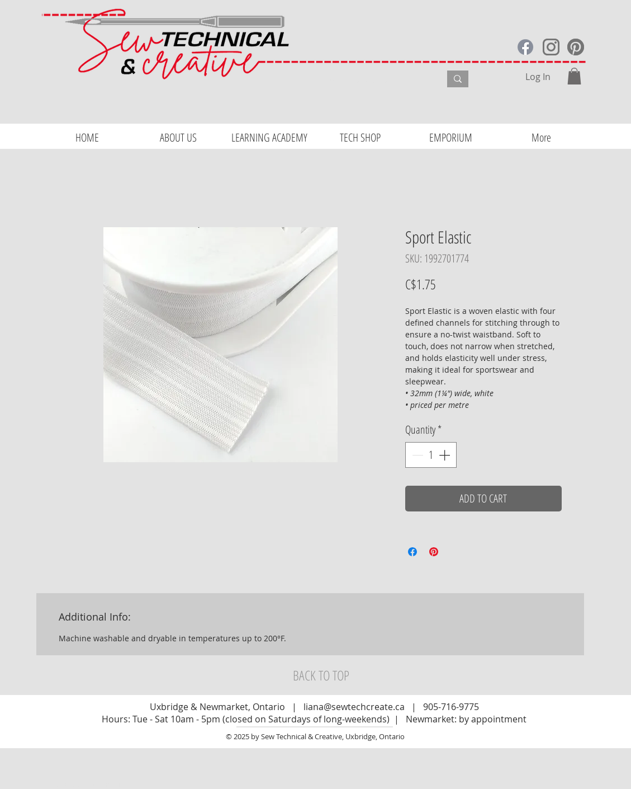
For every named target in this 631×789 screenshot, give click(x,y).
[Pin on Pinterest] (433, 551)
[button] (574, 76)
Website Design (74, 784)
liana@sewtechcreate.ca (354, 707)
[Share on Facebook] (412, 551)
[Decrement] (416, 455)
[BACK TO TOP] (321, 675)
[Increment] (445, 455)
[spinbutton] (431, 455)
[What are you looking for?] (363, 81)
